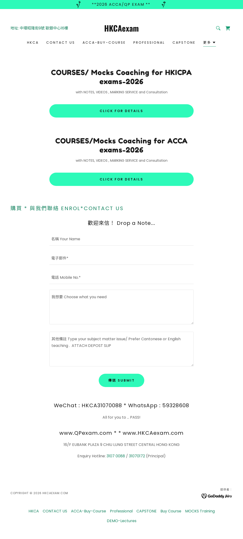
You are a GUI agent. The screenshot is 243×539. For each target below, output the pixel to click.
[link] (121, 30)
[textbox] (121, 239)
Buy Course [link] (170, 511)
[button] (209, 43)
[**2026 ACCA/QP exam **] (121, 4)
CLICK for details (122, 111)
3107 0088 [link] (116, 456)
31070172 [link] (137, 456)
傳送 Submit (121, 380)
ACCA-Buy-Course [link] (104, 42)
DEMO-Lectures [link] (121, 521)
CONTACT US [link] (60, 42)
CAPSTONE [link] (184, 42)
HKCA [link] (33, 42)
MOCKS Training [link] (200, 511)
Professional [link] (149, 42)
